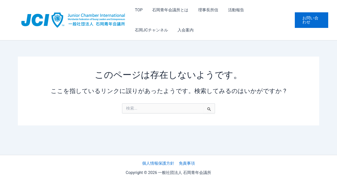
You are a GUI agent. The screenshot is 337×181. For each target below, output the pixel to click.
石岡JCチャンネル (262, 10)
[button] (310, 20)
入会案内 (142, 30)
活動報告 (230, 10)
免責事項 (187, 163)
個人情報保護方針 (158, 163)
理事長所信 (204, 10)
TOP (138, 10)
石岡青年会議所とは (168, 10)
